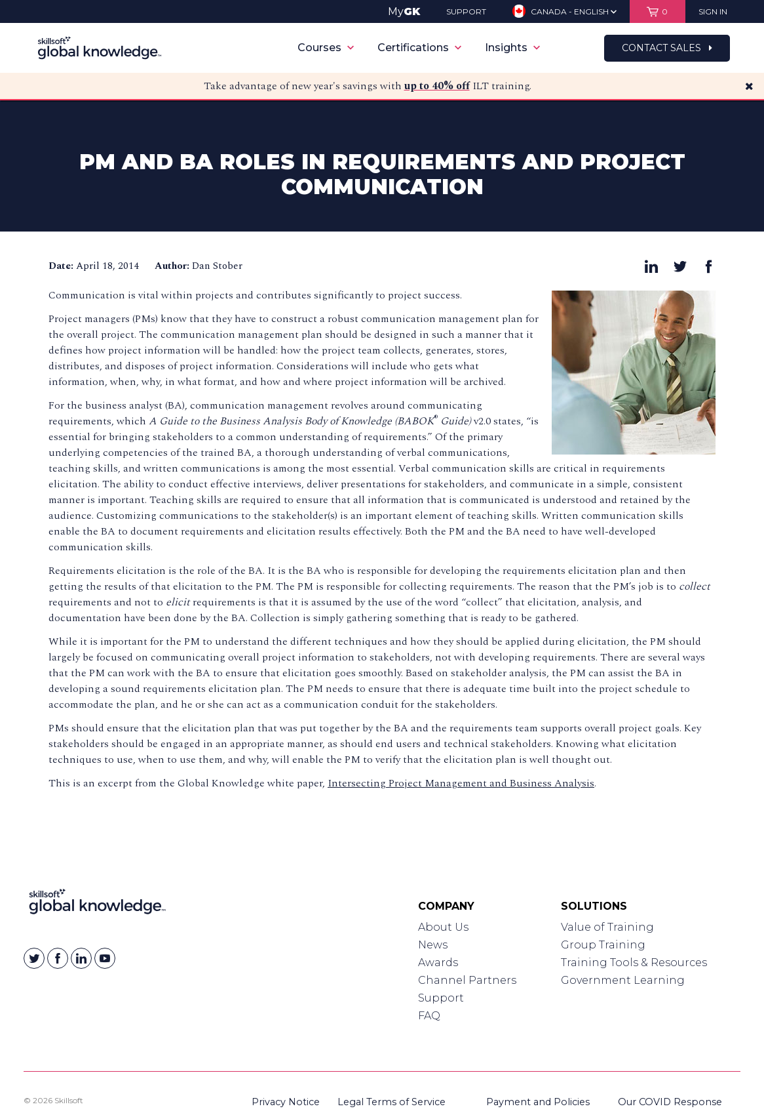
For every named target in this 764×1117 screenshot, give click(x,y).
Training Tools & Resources (634, 962)
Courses (325, 47)
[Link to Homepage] (97, 904)
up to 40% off (437, 86)
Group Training (603, 945)
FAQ (429, 1015)
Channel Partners (467, 980)
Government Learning (623, 980)
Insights (512, 47)
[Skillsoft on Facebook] (57, 958)
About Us (443, 927)
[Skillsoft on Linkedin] (81, 958)
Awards (438, 962)
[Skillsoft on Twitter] (34, 958)
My (404, 11)
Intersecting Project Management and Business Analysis (461, 783)
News (433, 945)
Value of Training (607, 927)
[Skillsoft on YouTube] (104, 958)
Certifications (419, 47)
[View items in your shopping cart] (657, 11)
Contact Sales (667, 48)
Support (441, 998)
